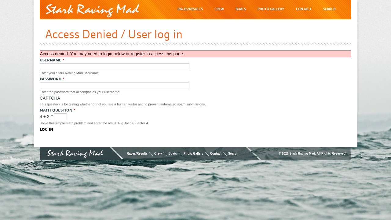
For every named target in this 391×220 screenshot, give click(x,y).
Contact (215, 153)
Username (52, 60)
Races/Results (137, 153)
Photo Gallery (193, 153)
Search (233, 153)
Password (52, 79)
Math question (57, 110)
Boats (172, 153)
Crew (158, 153)
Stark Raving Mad (92, 10)
